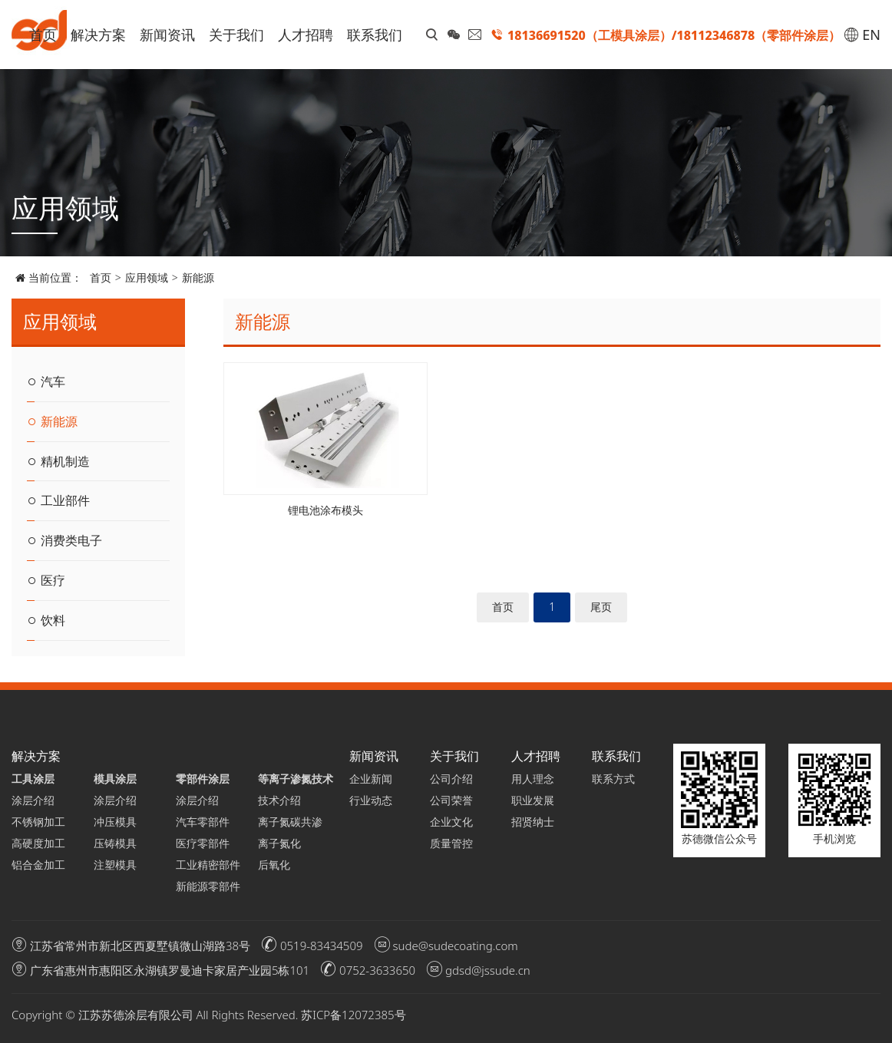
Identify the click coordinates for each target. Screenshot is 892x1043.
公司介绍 (451, 778)
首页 (43, 34)
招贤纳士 (532, 821)
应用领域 (146, 277)
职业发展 (532, 800)
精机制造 (58, 461)
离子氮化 (279, 843)
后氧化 (274, 864)
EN (862, 34)
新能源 (198, 277)
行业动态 (370, 800)
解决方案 (98, 34)
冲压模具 (115, 821)
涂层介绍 (33, 800)
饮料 (46, 620)
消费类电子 (64, 540)
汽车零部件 (203, 821)
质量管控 (451, 843)
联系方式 (613, 778)
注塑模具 (115, 864)
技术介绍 (279, 800)
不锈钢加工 (38, 821)
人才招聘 (305, 34)
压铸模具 (115, 843)
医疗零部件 (203, 843)
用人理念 (532, 778)
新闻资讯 (167, 34)
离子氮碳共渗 (287, 821)
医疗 (46, 580)
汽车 (46, 381)
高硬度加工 (38, 843)
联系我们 (374, 34)
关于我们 (236, 34)
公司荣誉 (451, 800)
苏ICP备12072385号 (353, 1014)
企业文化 (451, 821)
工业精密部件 (205, 864)
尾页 (601, 606)
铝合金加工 (38, 864)
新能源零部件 (205, 886)
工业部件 (58, 501)
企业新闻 (370, 778)
